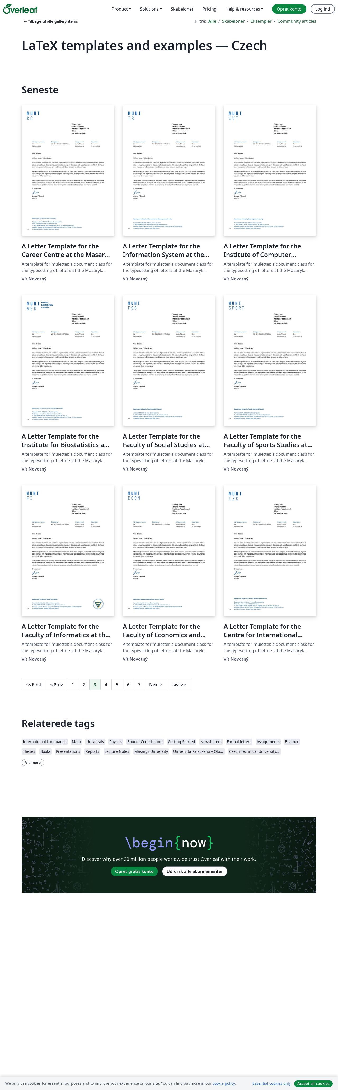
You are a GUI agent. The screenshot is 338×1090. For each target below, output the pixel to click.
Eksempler (261, 21)
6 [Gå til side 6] (128, 685)
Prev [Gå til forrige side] (56, 685)
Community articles (297, 21)
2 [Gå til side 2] (84, 685)
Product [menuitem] (120, 9)
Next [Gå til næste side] (156, 685)
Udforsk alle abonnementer (195, 871)
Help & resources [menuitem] (243, 9)
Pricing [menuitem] (210, 9)
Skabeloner (233, 21)
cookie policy (224, 1083)
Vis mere (33, 762)
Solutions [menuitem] (149, 9)
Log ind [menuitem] (322, 9)
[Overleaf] (20, 9)
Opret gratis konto (134, 871)
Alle (212, 21)
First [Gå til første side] (33, 685)
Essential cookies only (271, 1083)
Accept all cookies (313, 1083)
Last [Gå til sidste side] (178, 685)
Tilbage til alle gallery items (50, 21)
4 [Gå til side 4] (106, 685)
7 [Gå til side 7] (139, 685)
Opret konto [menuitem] (289, 9)
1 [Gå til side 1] (73, 685)
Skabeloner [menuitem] (182, 9)
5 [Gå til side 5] (117, 685)
